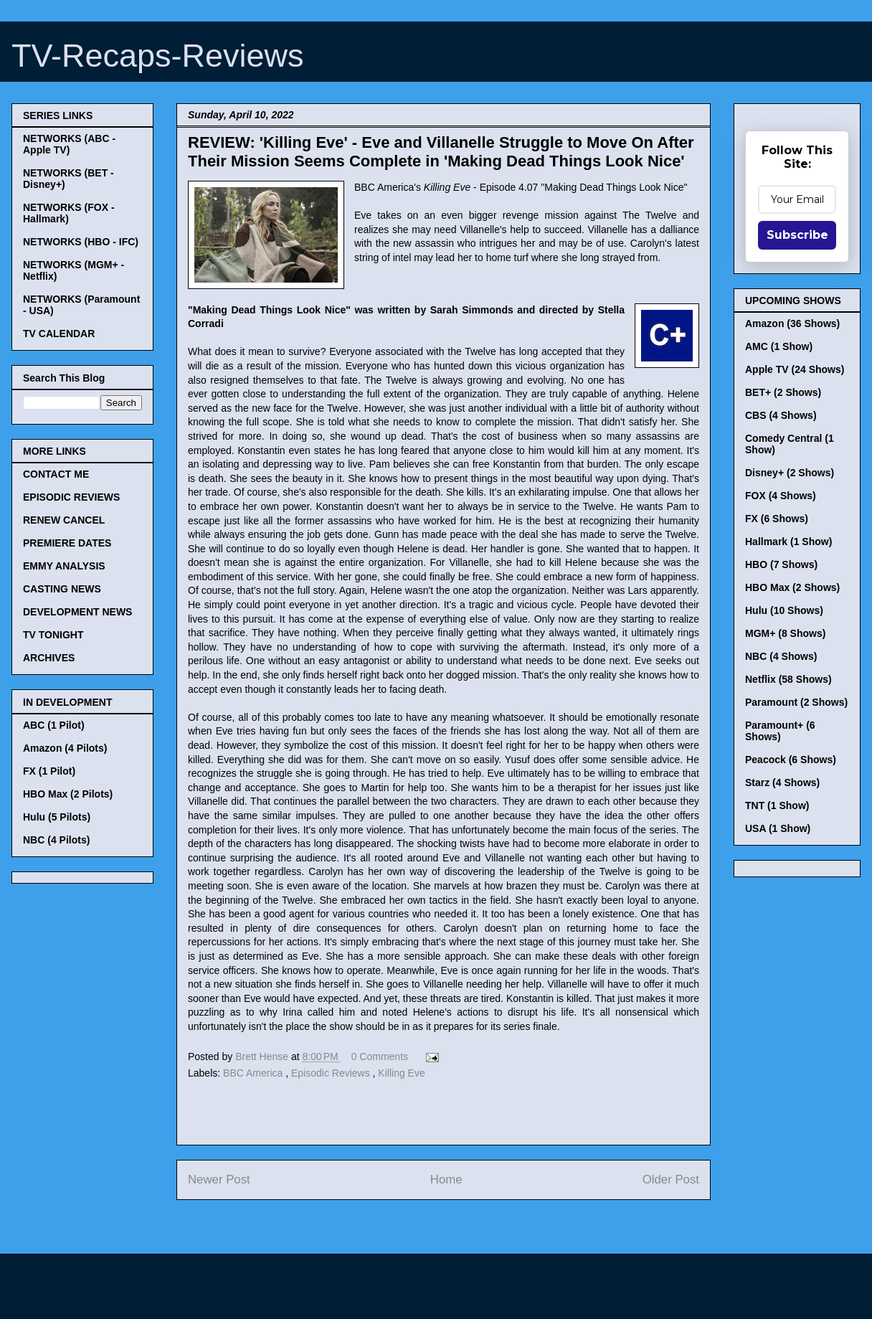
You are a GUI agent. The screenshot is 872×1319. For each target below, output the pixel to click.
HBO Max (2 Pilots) (68, 794)
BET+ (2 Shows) (783, 392)
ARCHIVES (49, 657)
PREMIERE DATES (67, 543)
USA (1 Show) (777, 828)
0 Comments (379, 1056)
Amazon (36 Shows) (792, 323)
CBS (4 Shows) (781, 415)
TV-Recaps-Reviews (157, 55)
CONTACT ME (56, 474)
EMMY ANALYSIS (64, 566)
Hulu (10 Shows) (784, 610)
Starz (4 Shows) (782, 782)
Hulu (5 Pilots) (56, 817)
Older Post (671, 1179)
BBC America (254, 1073)
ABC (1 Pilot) (54, 725)
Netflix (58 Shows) (788, 679)
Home (446, 1179)
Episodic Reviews (332, 1073)
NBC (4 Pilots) (56, 840)
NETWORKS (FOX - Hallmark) (69, 213)
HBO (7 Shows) (781, 564)
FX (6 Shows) (776, 518)
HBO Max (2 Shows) (792, 587)
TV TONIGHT (53, 634)
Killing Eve (401, 1073)
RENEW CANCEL (64, 520)
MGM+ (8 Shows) (785, 633)
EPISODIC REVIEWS (71, 497)
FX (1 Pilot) (49, 771)
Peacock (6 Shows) (790, 759)
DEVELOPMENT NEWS (77, 612)
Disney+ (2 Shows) (789, 472)
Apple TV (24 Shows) (794, 369)
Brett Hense (263, 1056)
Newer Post (219, 1179)
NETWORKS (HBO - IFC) (80, 241)
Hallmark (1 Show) (788, 541)
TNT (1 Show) (777, 805)
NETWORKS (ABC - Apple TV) (69, 144)
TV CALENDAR (59, 333)
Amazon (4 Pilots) (65, 748)
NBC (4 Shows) (781, 656)
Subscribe (797, 235)
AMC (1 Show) (778, 346)
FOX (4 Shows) (780, 495)
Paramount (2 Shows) (796, 702)
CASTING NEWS (62, 589)
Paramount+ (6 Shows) (780, 730)
